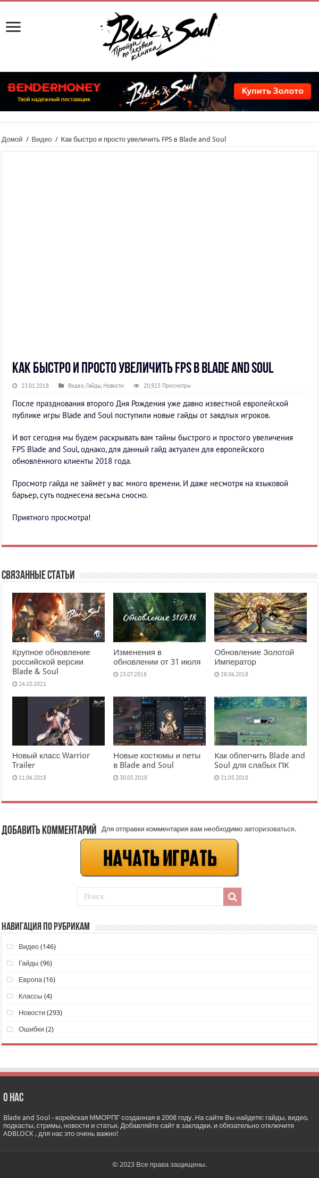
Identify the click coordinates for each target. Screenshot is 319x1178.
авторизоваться (270, 829)
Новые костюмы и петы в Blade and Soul (156, 760)
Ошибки (31, 1029)
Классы (31, 996)
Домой (12, 139)
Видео (42, 139)
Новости (113, 385)
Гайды (93, 385)
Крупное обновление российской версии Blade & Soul (51, 662)
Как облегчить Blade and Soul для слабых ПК (259, 760)
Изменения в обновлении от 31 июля (156, 657)
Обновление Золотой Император (254, 657)
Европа (30, 980)
